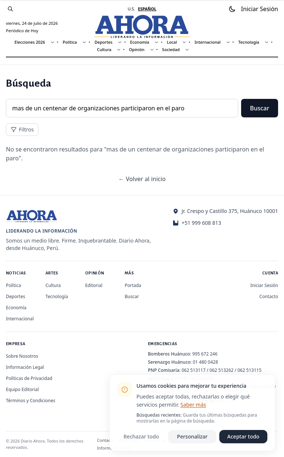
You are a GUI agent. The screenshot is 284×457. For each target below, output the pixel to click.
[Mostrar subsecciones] (52, 42)
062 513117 (194, 370)
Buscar (259, 108)
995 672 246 (204, 354)
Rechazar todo (141, 436)
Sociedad (170, 49)
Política (70, 42)
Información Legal (25, 367)
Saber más (193, 404)
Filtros (22, 129)
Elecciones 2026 (29, 42)
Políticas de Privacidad (29, 378)
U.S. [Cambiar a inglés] (131, 8)
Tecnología (248, 42)
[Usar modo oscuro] (232, 9)
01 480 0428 (205, 362)
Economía (139, 42)
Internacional (207, 42)
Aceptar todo (243, 436)
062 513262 (222, 370)
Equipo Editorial (22, 389)
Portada (133, 285)
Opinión (137, 49)
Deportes (103, 42)
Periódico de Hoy (22, 30)
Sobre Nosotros (22, 356)
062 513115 (249, 370)
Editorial (93, 285)
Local (172, 42)
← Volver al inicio (142, 179)
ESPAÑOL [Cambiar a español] (147, 8)
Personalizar (192, 436)
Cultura (104, 49)
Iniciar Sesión (264, 285)
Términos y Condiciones (30, 400)
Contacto (268, 296)
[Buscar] (10, 8)
